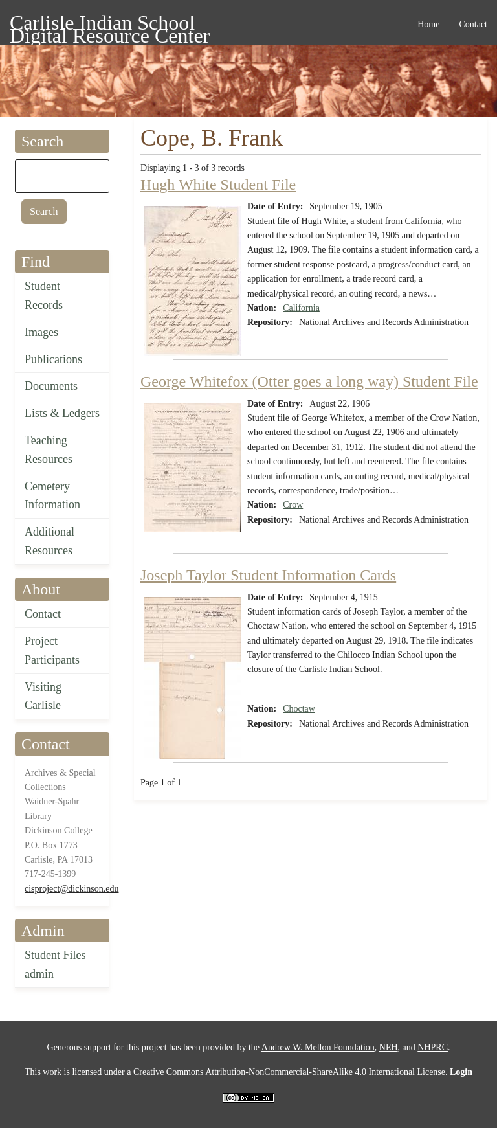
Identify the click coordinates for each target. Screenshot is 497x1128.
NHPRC (432, 1047)
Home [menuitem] (428, 24)
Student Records (44, 295)
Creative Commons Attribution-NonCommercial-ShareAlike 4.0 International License (289, 1072)
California (301, 308)
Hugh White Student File (218, 184)
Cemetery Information (52, 496)
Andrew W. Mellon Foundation (318, 1047)
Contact (43, 613)
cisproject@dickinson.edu (71, 889)
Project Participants (52, 650)
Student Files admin (55, 964)
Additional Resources (49, 541)
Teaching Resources (48, 450)
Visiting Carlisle (43, 696)
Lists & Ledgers (62, 413)
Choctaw (299, 709)
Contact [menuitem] (473, 24)
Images (41, 332)
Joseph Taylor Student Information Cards (268, 575)
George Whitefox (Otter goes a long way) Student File (309, 381)
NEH (388, 1047)
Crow (293, 505)
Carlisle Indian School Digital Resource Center (110, 25)
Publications (53, 359)
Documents (51, 385)
